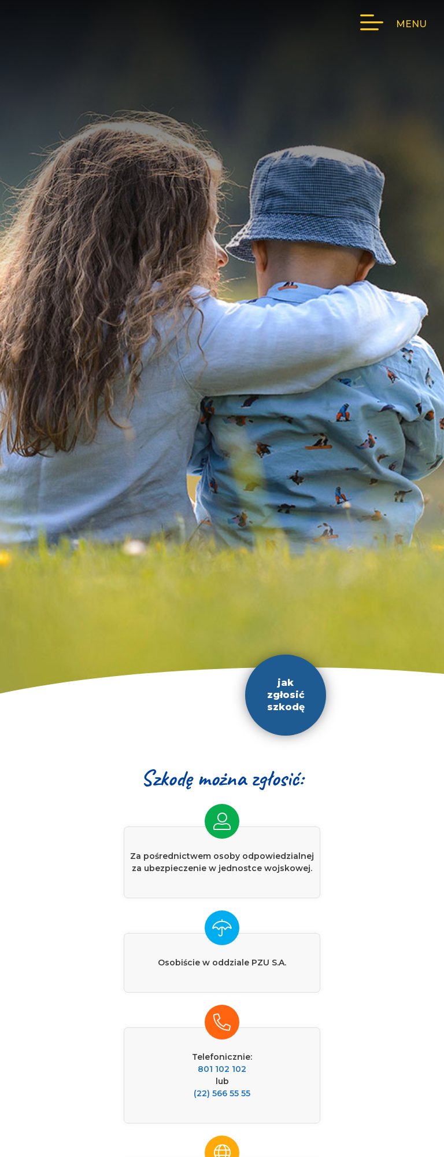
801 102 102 (222, 1069)
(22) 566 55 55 (222, 1093)
